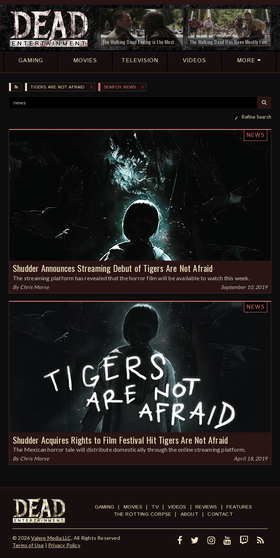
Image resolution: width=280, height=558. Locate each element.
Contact (220, 514)
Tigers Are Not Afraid (58, 87)
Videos (177, 507)
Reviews (206, 507)
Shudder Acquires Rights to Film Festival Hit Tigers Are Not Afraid (120, 439)
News (255, 135)
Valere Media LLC (51, 538)
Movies (133, 507)
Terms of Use (28, 545)
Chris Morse (34, 287)
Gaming (104, 507)
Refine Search (256, 117)
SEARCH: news (120, 87)
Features (239, 507)
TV (154, 507)
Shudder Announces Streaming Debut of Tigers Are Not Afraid (113, 267)
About (189, 514)
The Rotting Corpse (142, 514)
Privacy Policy (64, 545)
